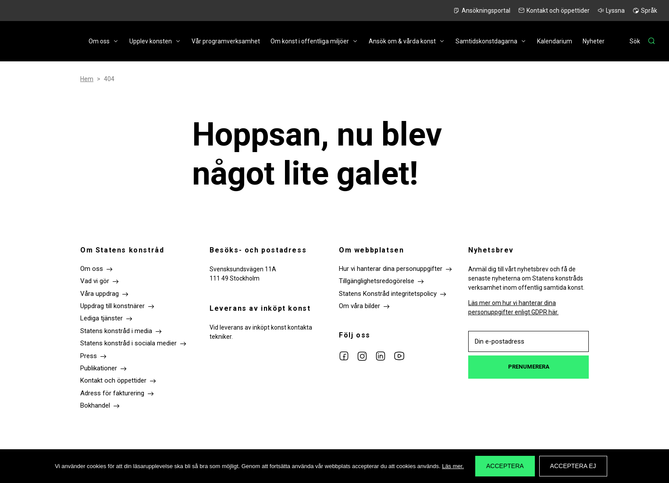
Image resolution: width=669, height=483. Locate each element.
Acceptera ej (573, 465)
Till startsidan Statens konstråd (33, 41)
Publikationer (98, 368)
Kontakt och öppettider (558, 10)
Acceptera (505, 465)
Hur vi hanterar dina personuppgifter (390, 269)
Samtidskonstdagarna (486, 41)
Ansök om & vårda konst (402, 41)
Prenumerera (528, 366)
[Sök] (642, 41)
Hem (86, 78)
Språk (649, 10)
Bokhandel (95, 405)
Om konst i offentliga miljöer (309, 41)
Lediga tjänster (101, 318)
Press (88, 356)
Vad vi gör (94, 281)
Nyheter (594, 41)
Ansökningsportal (486, 10)
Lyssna (615, 10)
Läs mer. (453, 466)
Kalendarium (554, 41)
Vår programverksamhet (226, 41)
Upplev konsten (150, 41)
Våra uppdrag (99, 294)
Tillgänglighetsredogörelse (376, 281)
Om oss (99, 41)
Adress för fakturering (112, 393)
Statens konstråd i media (116, 331)
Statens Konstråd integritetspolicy (388, 294)
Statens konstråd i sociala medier (128, 343)
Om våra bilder (359, 306)
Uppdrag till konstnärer (112, 306)
